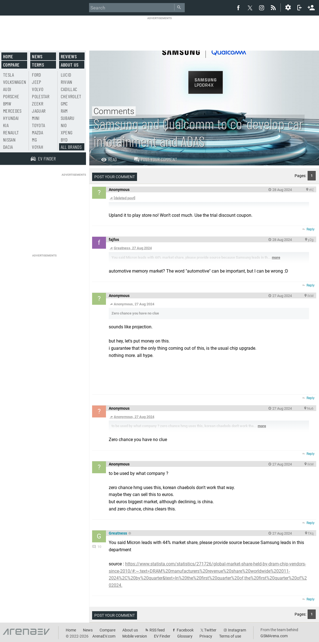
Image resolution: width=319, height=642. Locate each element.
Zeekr (37, 103)
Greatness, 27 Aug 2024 (131, 248)
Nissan (9, 140)
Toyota (38, 125)
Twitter (210, 630)
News (37, 56)
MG (34, 140)
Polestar (40, 96)
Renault (11, 132)
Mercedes (12, 111)
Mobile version (134, 636)
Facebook (185, 630)
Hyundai (11, 118)
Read (109, 159)
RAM (64, 111)
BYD (64, 140)
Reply (311, 229)
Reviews (69, 56)
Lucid (66, 75)
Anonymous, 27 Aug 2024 (132, 417)
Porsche (11, 96)
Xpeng (67, 132)
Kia (6, 125)
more (276, 257)
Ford (36, 75)
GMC (64, 103)
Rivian (66, 82)
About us (70, 65)
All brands (71, 147)
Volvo (37, 89)
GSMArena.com (274, 636)
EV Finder (162, 636)
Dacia (8, 147)
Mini (35, 118)
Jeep (36, 82)
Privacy (205, 636)
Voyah (37, 147)
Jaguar (38, 111)
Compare (11, 65)
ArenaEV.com (103, 636)
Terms (38, 65)
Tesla (8, 75)
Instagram (237, 630)
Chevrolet (71, 96)
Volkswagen (14, 82)
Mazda (37, 132)
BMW (7, 103)
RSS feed (157, 630)
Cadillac (69, 89)
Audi (7, 89)
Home (8, 56)
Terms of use (230, 636)
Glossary (185, 636)
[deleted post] (122, 198)
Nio (64, 125)
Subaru (68, 118)
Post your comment (155, 159)
